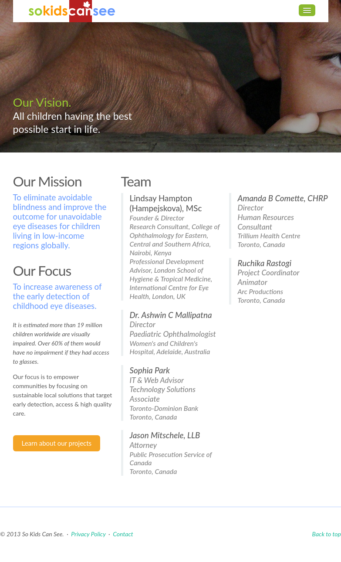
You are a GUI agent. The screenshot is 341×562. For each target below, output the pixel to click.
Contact (123, 534)
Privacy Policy (88, 534)
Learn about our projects (57, 443)
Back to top (326, 534)
